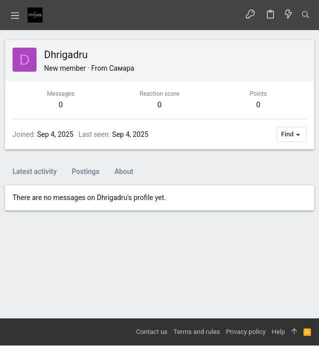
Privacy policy (245, 331)
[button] (15, 15)
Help (278, 331)
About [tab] (124, 171)
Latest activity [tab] (35, 171)
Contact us (152, 331)
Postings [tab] (85, 171)
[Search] (305, 15)
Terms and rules (196, 331)
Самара (121, 68)
